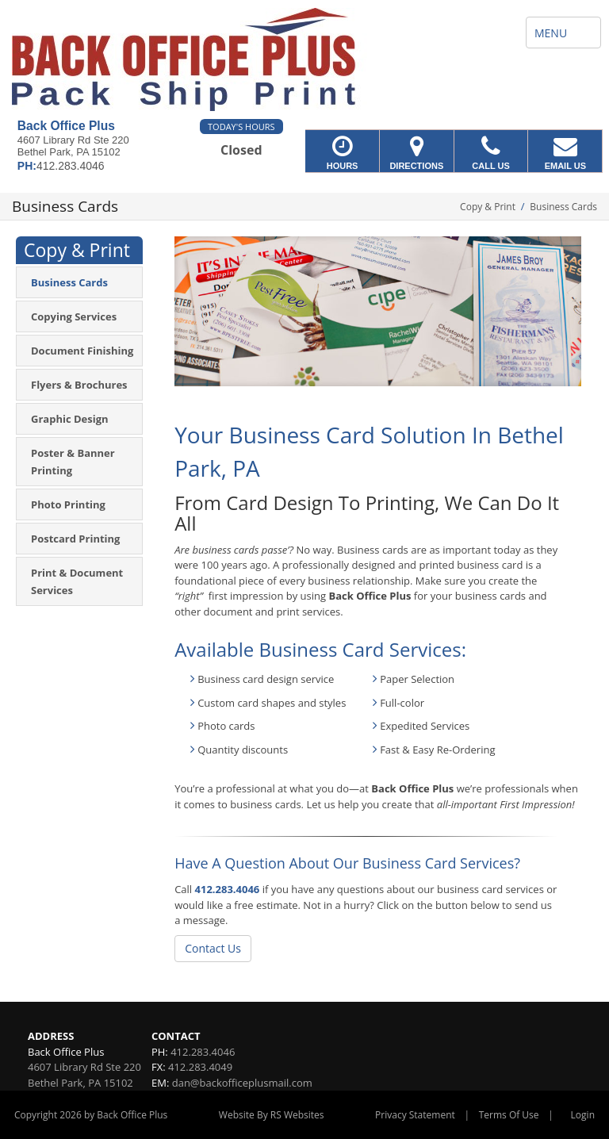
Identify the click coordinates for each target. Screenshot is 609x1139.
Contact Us (213, 948)
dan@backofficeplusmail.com (242, 1083)
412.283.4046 (227, 889)
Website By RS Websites (271, 1115)
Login (583, 1115)
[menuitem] (79, 282)
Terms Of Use (509, 1115)
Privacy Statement (415, 1115)
